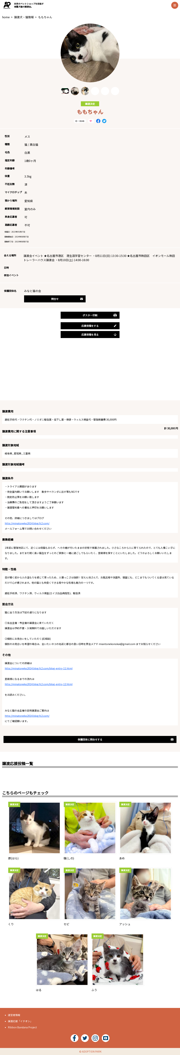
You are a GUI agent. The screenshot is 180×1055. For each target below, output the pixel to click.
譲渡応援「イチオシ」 (20, 1021)
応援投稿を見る (99, 334)
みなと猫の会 (32, 291)
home (6, 17)
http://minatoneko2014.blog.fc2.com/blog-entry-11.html (38, 668)
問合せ (67, 299)
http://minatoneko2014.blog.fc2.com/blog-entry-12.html (38, 684)
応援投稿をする (99, 325)
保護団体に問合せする (126, 739)
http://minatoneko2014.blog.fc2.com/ (27, 523)
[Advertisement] (90, 373)
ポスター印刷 (100, 315)
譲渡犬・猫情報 (24, 17)
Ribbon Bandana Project (22, 1027)
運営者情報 (14, 1015)
